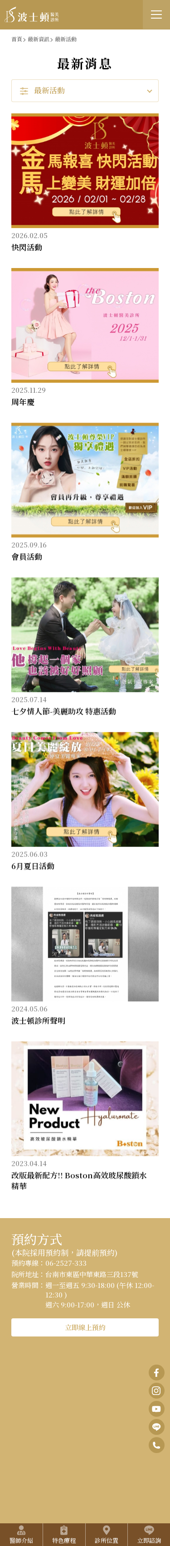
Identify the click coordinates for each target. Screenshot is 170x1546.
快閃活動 (26, 247)
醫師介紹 (21, 1534)
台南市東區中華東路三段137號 (91, 1274)
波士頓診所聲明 (38, 1021)
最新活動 (66, 39)
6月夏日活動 (32, 866)
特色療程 (64, 1534)
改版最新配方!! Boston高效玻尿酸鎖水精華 (79, 1181)
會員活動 (26, 557)
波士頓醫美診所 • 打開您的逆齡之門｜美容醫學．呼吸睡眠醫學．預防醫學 (32, 15)
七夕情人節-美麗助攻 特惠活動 (63, 711)
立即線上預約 (85, 1327)
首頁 (16, 39)
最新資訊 (38, 39)
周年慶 (22, 401)
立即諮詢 (149, 1534)
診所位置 (106, 1534)
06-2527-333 (66, 1263)
